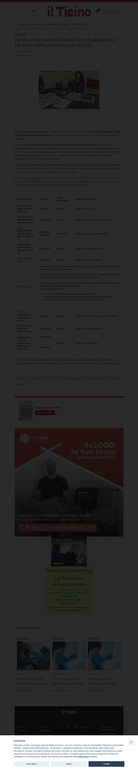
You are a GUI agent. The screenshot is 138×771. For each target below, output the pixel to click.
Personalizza (31, 764)
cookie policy (83, 757)
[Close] (131, 742)
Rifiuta (69, 764)
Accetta (106, 764)
